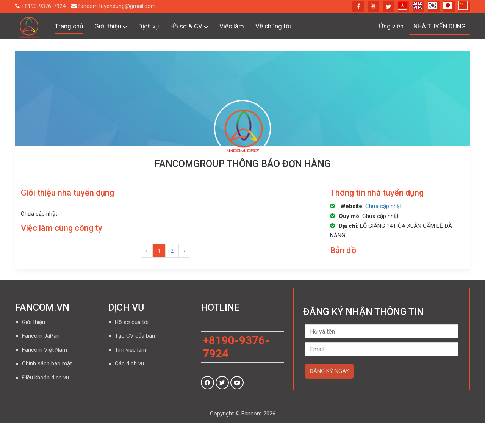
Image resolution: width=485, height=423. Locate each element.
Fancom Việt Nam (44, 349)
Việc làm (231, 26)
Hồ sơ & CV (189, 26)
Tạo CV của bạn (135, 335)
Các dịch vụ (129, 363)
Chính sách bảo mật (47, 363)
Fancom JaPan (40, 335)
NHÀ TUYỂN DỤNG (439, 26)
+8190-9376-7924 (43, 6)
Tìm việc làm (130, 349)
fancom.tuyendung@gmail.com (117, 6)
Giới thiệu (110, 26)
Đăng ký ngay (329, 371)
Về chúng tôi (273, 26)
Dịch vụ (148, 26)
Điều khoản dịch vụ (45, 377)
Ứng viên (391, 26)
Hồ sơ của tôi (132, 322)
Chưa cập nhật (383, 206)
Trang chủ (69, 26)
